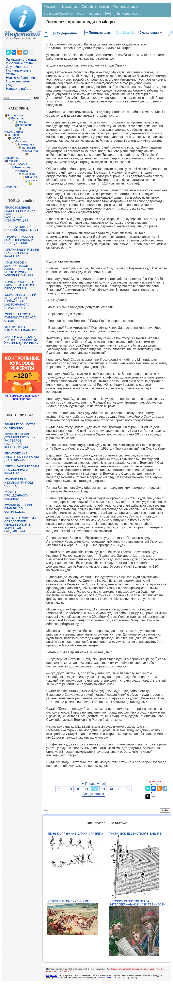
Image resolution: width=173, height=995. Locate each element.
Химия (33, 180)
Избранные (69, 6)
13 (103, 789)
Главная (50, 6)
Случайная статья (19, 67)
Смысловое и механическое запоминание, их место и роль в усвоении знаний (18, 269)
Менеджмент (30, 147)
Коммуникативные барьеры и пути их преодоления (19, 285)
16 (128, 789)
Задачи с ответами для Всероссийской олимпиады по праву (21, 340)
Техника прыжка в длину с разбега (75, 833)
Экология (10, 187)
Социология (19, 164)
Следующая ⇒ (150, 32)
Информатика (13, 131)
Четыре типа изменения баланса (20, 329)
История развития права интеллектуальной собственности (137, 903)
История (13, 134)
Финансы (31, 177)
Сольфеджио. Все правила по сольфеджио (18, 508)
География (25, 124)
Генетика (21, 121)
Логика (15, 138)
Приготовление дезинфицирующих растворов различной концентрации (19, 214)
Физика (23, 170)
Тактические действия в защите (135, 833)
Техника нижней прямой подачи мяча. (21, 228)
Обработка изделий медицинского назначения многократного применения (20, 301)
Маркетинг (22, 141)
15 (119, 789)
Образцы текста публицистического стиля (20, 317)
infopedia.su (51, 975)
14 (111, 789)
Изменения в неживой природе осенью (19, 482)
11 (86, 789)
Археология (15, 115)
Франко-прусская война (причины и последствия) (18, 240)
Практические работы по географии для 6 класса (21, 457)
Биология (17, 118)
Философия (29, 173)
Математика (26, 144)
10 (78, 789)
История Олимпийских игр (69, 901)
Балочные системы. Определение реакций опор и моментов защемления (20, 524)
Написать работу (19, 88)
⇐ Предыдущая (97, 32)
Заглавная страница (21, 59)
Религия (13, 160)
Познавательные (125, 6)
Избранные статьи (20, 63)
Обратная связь (18, 81)
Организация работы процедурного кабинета (21, 253)
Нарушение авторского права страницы (129, 969)
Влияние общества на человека (20, 426)
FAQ (9, 85)
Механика (31, 151)
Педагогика (11, 157)
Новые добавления (20, 77)
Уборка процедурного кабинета (16, 495)
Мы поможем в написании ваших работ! (22, 397)
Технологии (22, 167)
